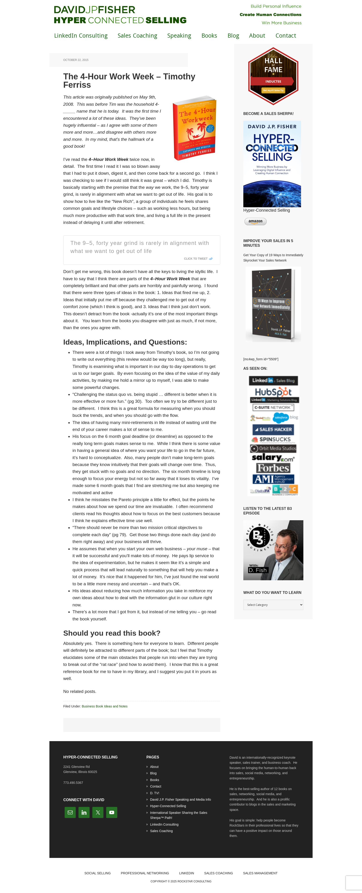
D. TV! (154, 793)
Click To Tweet (196, 258)
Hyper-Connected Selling (168, 806)
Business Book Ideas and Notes (104, 706)
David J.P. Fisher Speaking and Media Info (180, 799)
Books (154, 780)
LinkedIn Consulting (164, 824)
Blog (153, 773)
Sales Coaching (161, 831)
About (154, 767)
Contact (155, 786)
